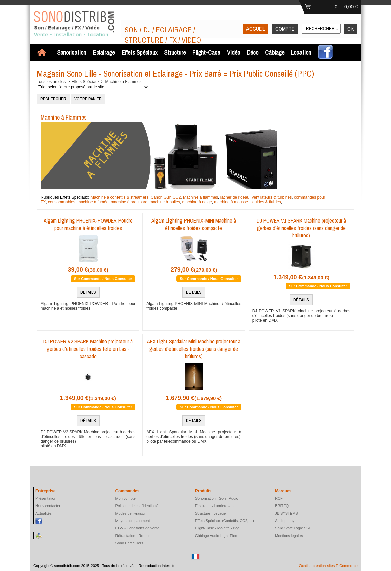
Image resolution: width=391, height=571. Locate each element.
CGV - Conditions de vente (137, 528)
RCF (279, 498)
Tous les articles (51, 81)
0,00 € (351, 6)
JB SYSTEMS (286, 513)
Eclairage (104, 52)
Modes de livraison (130, 513)
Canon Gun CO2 (166, 197)
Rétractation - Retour (132, 536)
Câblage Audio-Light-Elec (216, 536)
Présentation (45, 498)
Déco (252, 52)
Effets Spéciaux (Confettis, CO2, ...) (224, 521)
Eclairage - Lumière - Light (217, 506)
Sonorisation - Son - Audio (216, 498)
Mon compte (125, 498)
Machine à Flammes (123, 81)
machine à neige (197, 202)
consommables (61, 202)
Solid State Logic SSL (293, 528)
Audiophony (284, 521)
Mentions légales (289, 536)
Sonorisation (71, 52)
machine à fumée (92, 202)
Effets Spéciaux (139, 52)
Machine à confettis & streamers (119, 197)
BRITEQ (282, 506)
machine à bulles (165, 202)
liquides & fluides (266, 202)
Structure (175, 52)
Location (301, 52)
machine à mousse (231, 202)
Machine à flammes (200, 197)
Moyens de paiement (132, 521)
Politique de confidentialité (136, 506)
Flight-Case (206, 52)
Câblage (274, 52)
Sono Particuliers (129, 543)
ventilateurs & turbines (272, 197)
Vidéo (233, 52)
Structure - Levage (210, 513)
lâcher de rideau (235, 197)
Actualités (43, 513)
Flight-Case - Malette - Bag (217, 528)
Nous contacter (47, 506)
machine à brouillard (129, 202)
